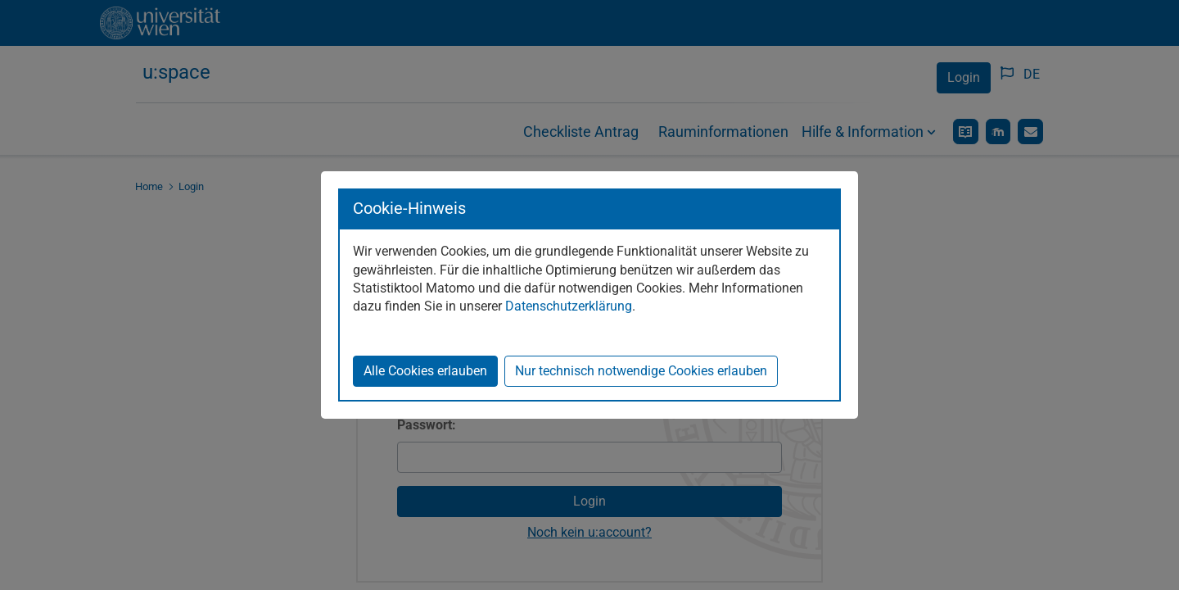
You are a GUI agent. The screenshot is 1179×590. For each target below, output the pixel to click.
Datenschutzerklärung (568, 306)
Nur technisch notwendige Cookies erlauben (641, 371)
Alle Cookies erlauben (425, 371)
